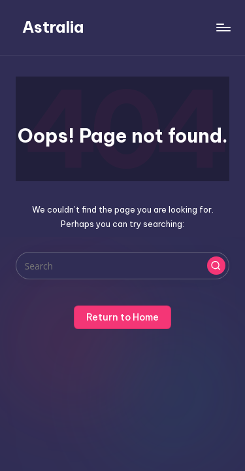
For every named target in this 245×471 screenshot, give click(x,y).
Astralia (53, 27)
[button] (216, 265)
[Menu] (222, 27)
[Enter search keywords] (122, 265)
